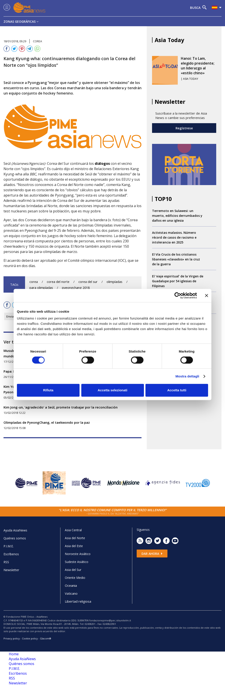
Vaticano (71, 593)
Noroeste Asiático (78, 554)
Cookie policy (30, 638)
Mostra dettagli (187, 376)
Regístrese (184, 128)
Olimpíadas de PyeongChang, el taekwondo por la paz (47, 422)
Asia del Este (74, 546)
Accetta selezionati (112, 390)
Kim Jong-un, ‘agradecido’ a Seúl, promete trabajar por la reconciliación (61, 407)
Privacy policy (12, 638)
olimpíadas (114, 282)
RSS (6, 562)
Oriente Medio (75, 578)
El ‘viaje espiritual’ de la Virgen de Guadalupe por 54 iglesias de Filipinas (177, 281)
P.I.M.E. (9, 546)
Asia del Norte (75, 538)
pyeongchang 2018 (76, 288)
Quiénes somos (15, 538)
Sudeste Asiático (76, 562)
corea (33, 282)
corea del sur (88, 282)
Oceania (71, 585)
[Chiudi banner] (206, 295)
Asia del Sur (73, 570)
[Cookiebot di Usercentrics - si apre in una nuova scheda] (177, 295)
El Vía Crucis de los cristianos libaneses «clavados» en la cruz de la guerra (176, 259)
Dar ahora (152, 554)
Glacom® (45, 638)
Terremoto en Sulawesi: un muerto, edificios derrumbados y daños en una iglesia (177, 216)
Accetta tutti (176, 390)
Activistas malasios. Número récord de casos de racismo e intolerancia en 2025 (174, 237)
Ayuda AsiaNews (15, 530)
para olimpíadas (41, 288)
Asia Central (73, 530)
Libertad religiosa (78, 601)
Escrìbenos (11, 554)
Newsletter (11, 570)
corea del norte (58, 282)
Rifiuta (48, 390)
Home (14, 654)
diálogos (102, 163)
